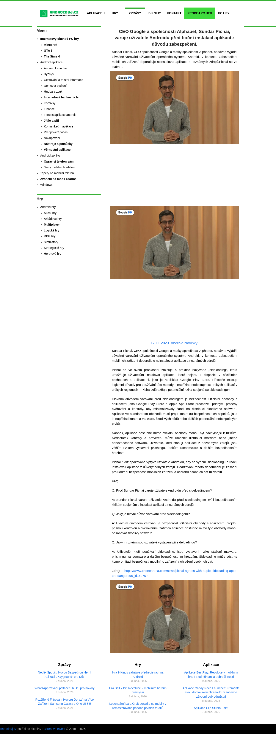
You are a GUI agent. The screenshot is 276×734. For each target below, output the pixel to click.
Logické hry (52, 230)
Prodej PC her (199, 13)
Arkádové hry (53, 218)
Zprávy (135, 13)
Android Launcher (56, 68)
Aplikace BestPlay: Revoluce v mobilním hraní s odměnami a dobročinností (211, 674)
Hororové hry (52, 253)
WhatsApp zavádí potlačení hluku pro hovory (64, 688)
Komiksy (49, 103)
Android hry (48, 207)
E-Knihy (154, 13)
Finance (49, 109)
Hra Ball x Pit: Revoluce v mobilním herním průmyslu (137, 690)
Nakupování (52, 138)
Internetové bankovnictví (62, 97)
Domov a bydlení (55, 85)
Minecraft (50, 45)
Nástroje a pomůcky (58, 144)
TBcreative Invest (53, 729)
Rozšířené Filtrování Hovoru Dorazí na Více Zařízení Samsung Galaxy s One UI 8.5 (64, 702)
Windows (46, 184)
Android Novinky (184, 343)
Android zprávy (50, 155)
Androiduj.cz (8, 729)
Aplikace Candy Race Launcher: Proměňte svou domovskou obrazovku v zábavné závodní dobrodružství (211, 692)
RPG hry (50, 236)
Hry (115, 13)
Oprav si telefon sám (59, 161)
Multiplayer (52, 224)
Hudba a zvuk (53, 91)
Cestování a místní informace (63, 80)
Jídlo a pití (51, 120)
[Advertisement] (175, 176)
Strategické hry (54, 248)
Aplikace (94, 13)
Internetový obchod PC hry (59, 38)
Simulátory (51, 242)
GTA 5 (48, 50)
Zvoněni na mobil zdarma (58, 179)
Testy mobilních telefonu (60, 167)
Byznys (49, 74)
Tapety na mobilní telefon (57, 173)
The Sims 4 (52, 56)
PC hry (223, 13)
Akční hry (50, 213)
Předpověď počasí (56, 132)
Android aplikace (51, 62)
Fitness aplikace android (60, 114)
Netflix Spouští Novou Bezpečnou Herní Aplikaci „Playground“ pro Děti (64, 674)
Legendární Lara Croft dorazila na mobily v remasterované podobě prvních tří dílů (137, 706)
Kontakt (174, 13)
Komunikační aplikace (58, 126)
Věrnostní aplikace (57, 149)
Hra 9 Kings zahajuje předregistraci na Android (137, 674)
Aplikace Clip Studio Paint (211, 708)
